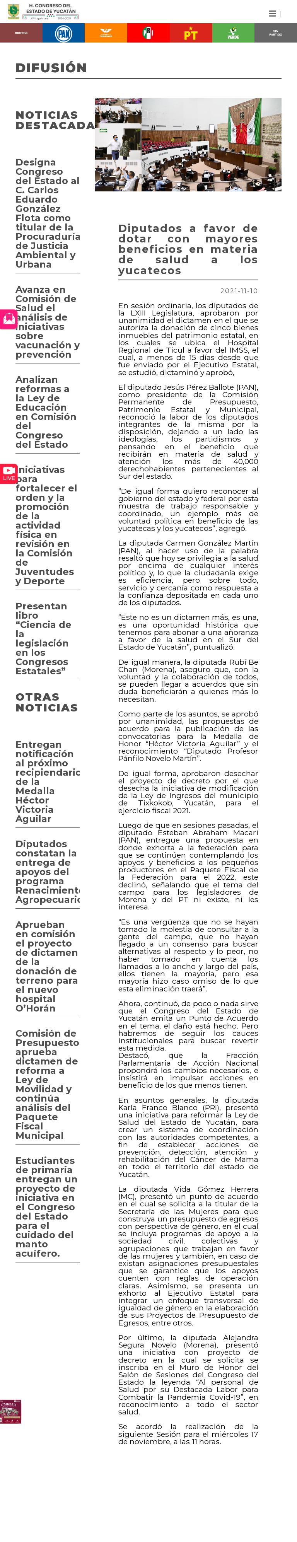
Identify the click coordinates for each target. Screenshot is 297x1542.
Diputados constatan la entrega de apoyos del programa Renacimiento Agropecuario (47, 871)
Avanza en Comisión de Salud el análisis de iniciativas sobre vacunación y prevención (47, 322)
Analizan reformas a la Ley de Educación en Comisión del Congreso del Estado (46, 412)
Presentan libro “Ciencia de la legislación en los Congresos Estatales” (43, 638)
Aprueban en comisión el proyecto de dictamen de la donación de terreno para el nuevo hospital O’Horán (46, 966)
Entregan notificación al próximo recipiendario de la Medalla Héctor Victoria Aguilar (47, 781)
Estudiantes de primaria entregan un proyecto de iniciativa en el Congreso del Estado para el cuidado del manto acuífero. (46, 1207)
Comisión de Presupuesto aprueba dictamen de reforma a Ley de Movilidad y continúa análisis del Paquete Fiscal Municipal (47, 1084)
